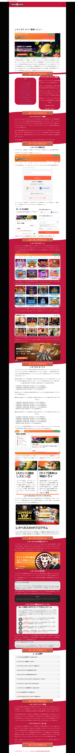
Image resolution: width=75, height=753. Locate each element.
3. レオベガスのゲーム (25, 87)
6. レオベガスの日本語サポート (25, 93)
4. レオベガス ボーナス (25, 89)
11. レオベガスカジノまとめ (25, 103)
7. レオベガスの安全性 (25, 95)
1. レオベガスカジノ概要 (25, 82)
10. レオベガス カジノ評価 (25, 101)
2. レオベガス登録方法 (25, 85)
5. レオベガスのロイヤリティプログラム (25, 91)
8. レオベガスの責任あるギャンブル (25, 97)
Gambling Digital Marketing (43, 751)
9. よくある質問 (25, 99)
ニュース (24, 32)
